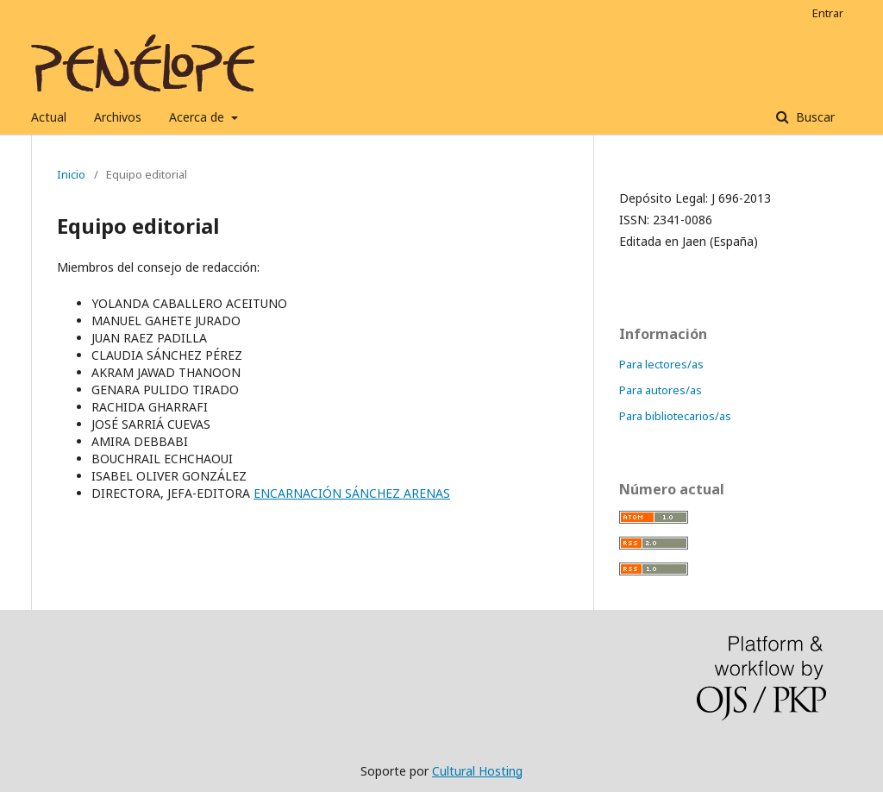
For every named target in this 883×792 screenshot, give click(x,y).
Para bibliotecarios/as (675, 416)
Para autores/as (660, 390)
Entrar (827, 13)
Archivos (117, 117)
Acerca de (198, 117)
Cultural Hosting (477, 771)
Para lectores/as (661, 364)
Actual (48, 117)
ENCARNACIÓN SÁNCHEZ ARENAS (352, 493)
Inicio (71, 174)
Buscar (813, 117)
